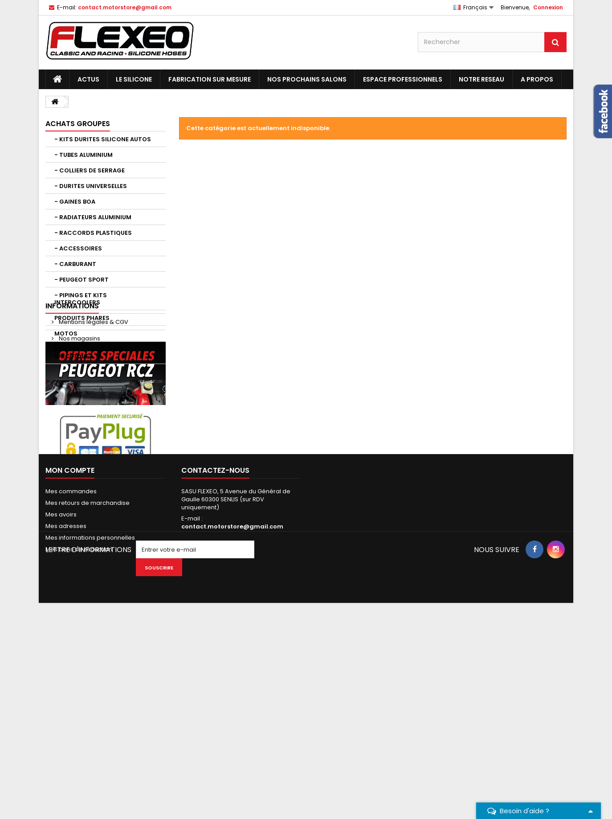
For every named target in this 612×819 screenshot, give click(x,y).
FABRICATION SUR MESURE (209, 79)
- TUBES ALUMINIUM (83, 155)
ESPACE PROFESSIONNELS (402, 79)
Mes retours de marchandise (87, 689)
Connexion (548, 7)
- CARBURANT (75, 264)
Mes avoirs (61, 700)
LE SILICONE (134, 79)
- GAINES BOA (74, 201)
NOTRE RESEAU (481, 79)
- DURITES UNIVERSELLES (90, 186)
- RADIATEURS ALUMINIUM (92, 217)
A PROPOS (537, 79)
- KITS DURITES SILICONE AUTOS (102, 139)
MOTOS (66, 333)
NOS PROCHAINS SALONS (307, 79)
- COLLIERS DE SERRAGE (89, 170)
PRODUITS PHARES (82, 318)
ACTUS (88, 79)
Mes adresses (65, 712)
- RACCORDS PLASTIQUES (93, 233)
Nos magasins (78, 412)
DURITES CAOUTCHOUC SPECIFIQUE (90, 352)
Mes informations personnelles (90, 724)
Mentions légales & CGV (92, 395)
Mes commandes (71, 677)
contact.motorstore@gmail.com (232, 712)
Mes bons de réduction (78, 735)
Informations (72, 379)
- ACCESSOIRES (78, 248)
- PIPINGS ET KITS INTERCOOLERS (80, 299)
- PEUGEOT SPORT (81, 279)
